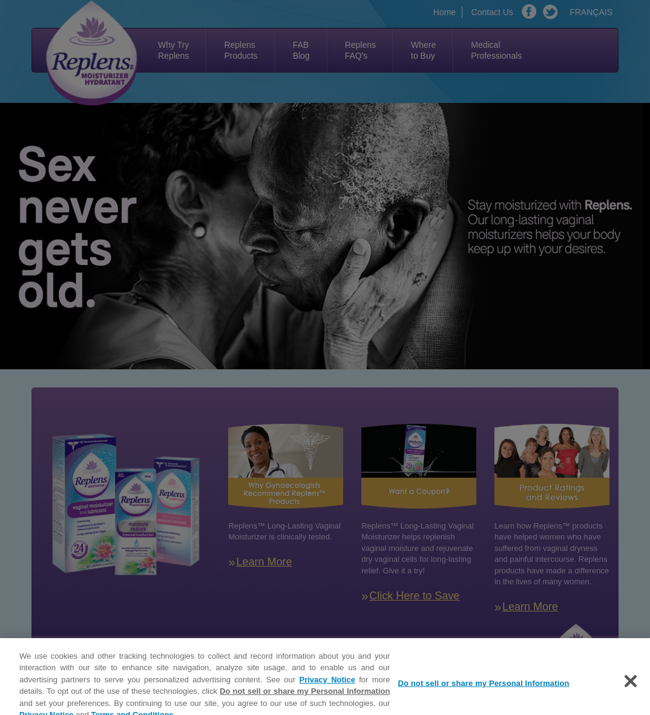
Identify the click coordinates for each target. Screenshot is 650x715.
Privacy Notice (327, 684)
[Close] (630, 686)
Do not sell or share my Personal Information (305, 695)
